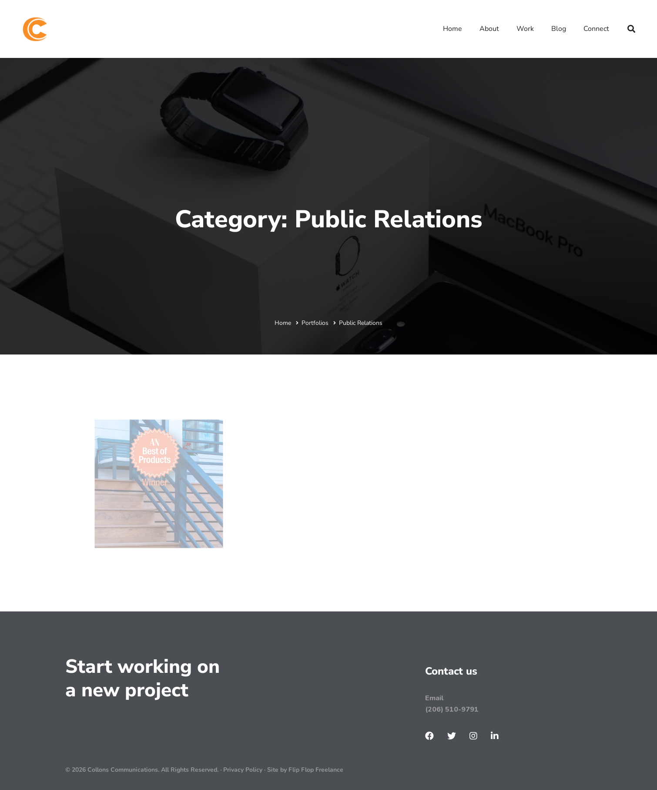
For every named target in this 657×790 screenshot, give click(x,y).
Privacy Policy (243, 770)
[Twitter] (452, 736)
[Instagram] (473, 736)
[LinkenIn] (494, 736)
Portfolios (315, 323)
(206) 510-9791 (452, 709)
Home (283, 323)
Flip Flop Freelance (315, 770)
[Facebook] (429, 736)
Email (434, 698)
